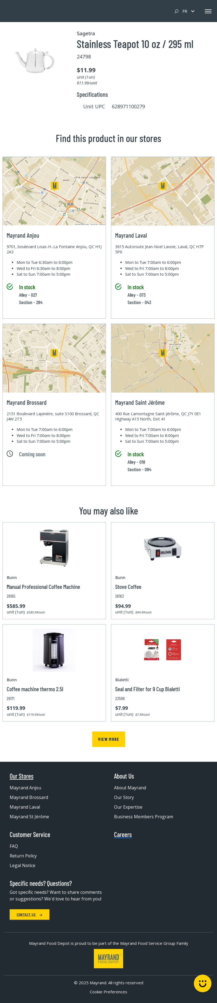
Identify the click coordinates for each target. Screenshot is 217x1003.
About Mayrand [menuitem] (130, 788)
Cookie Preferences (108, 991)
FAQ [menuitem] (14, 846)
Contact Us (30, 914)
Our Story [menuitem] (124, 797)
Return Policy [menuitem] (23, 856)
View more (108, 739)
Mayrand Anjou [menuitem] (25, 788)
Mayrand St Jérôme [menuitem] (29, 817)
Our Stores (21, 776)
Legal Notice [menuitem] (23, 865)
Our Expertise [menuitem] (128, 807)
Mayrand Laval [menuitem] (25, 807)
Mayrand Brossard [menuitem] (29, 797)
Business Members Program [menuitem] (143, 817)
